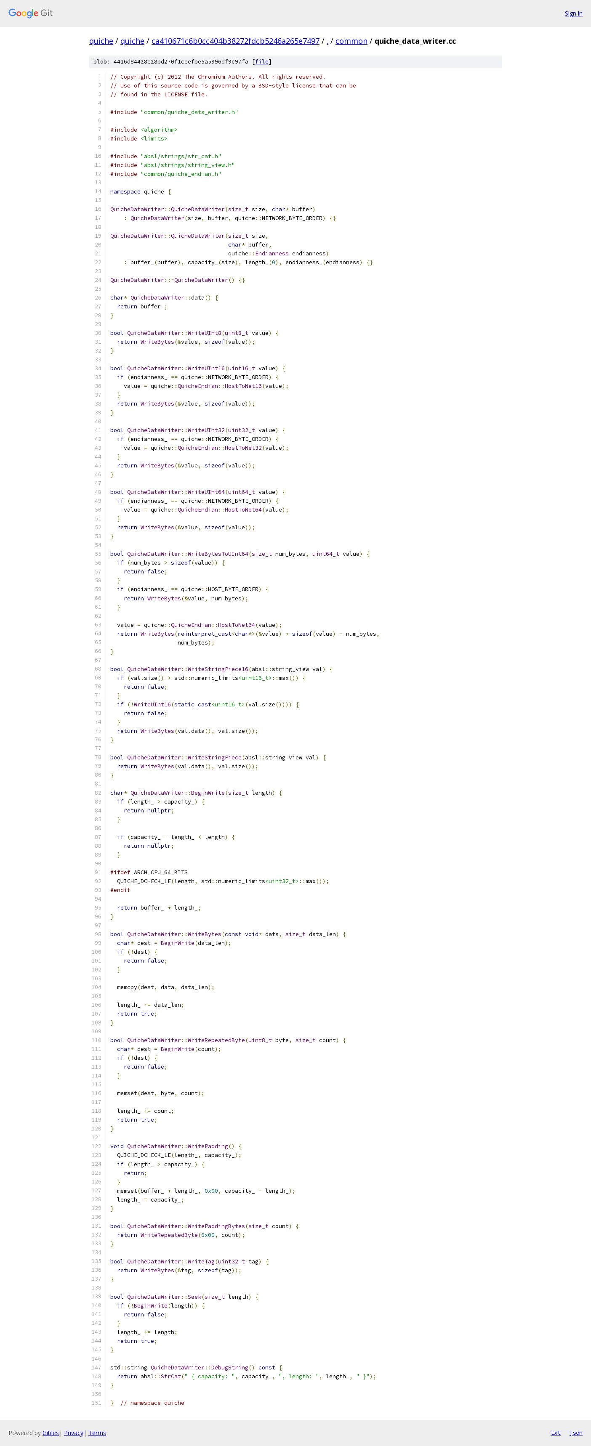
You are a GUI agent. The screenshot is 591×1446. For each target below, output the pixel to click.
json (576, 1432)
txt (556, 1432)
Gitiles (51, 1433)
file (262, 61)
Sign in (574, 13)
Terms (97, 1433)
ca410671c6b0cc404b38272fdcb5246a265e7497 (235, 41)
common (351, 41)
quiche (101, 41)
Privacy (73, 1433)
